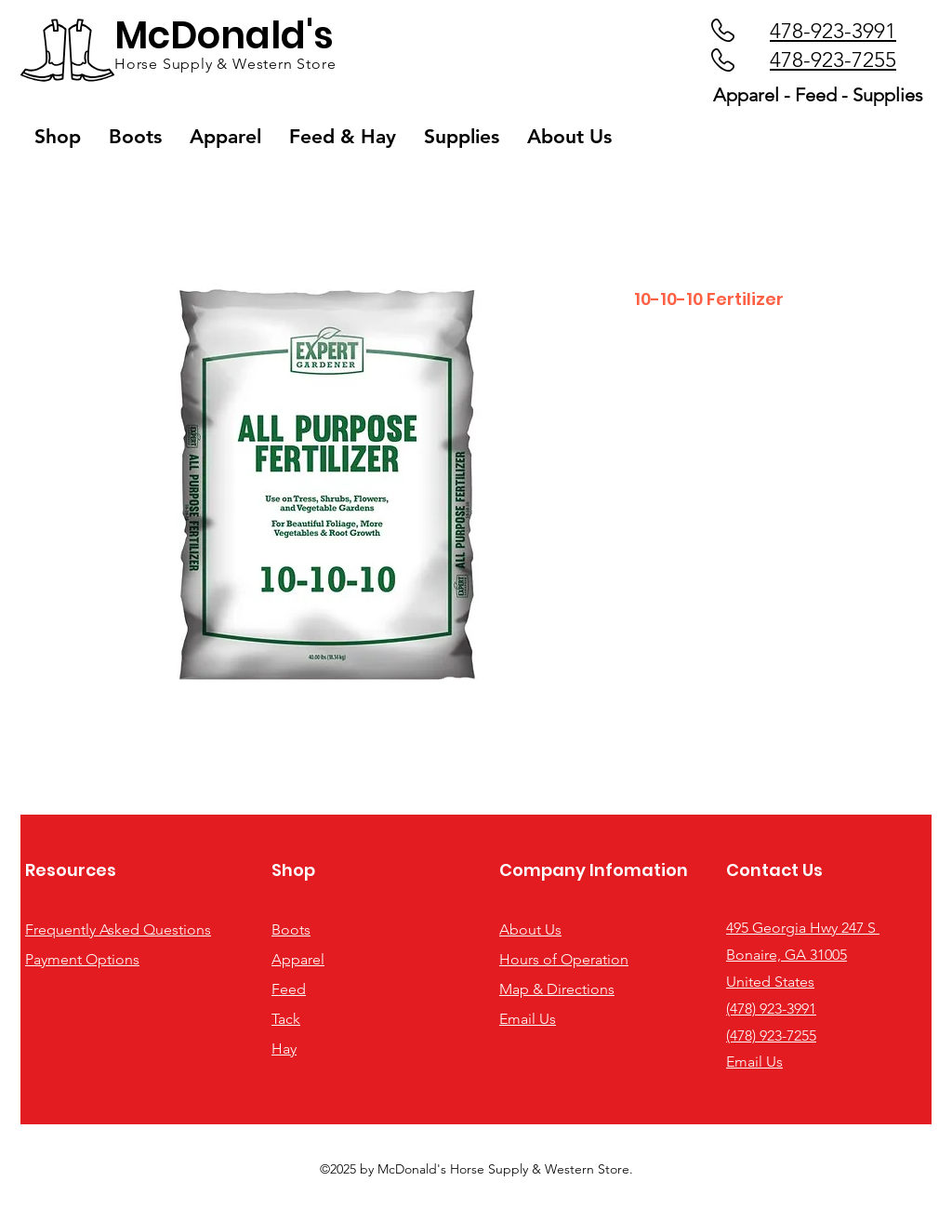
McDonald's (224, 35)
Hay (284, 1048)
